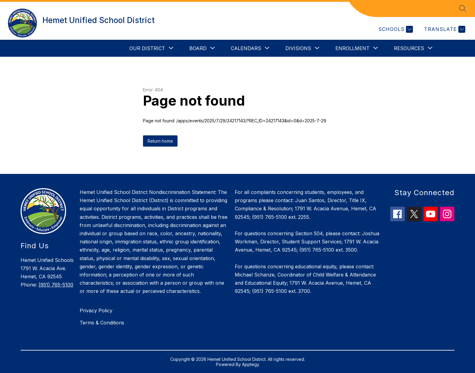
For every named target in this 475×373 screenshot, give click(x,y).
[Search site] (463, 8)
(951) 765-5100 (55, 285)
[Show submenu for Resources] (409, 48)
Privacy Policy (96, 310)
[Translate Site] (444, 29)
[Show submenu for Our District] (147, 48)
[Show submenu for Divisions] (298, 48)
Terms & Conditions (102, 323)
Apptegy (250, 364)
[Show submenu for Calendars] (246, 48)
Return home (160, 141)
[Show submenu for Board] (198, 48)
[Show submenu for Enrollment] (352, 48)
